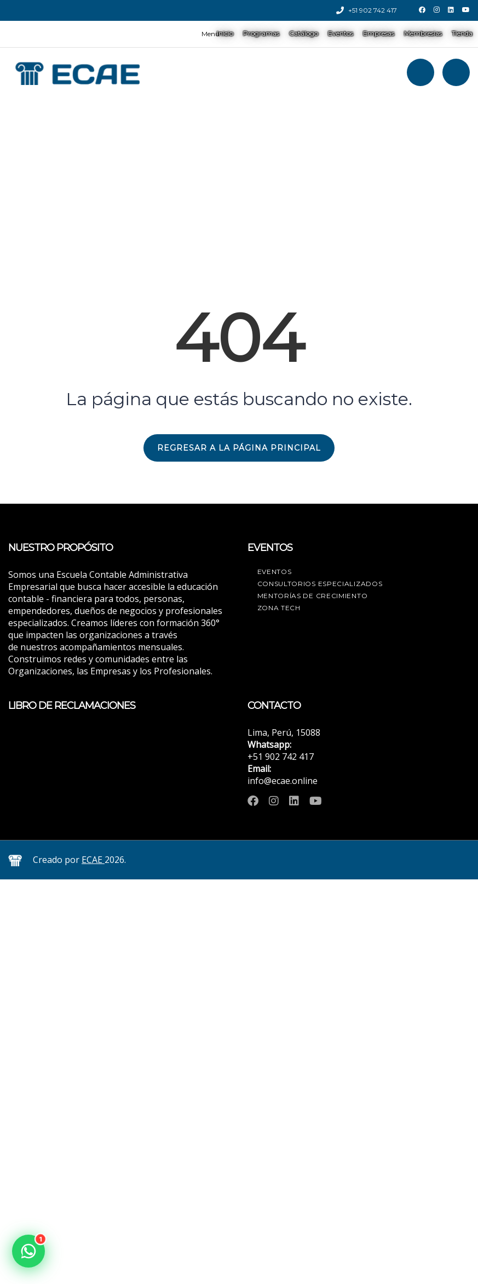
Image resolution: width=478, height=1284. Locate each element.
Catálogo (303, 33)
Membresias (423, 33)
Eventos (340, 33)
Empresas (378, 33)
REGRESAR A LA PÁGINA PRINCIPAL (239, 448)
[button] (28, 1251)
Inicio (225, 33)
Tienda (462, 33)
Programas (261, 33)
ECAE (93, 860)
